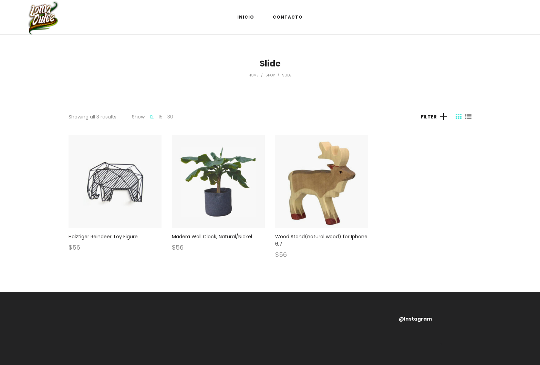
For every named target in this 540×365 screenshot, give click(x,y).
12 (151, 116)
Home (253, 75)
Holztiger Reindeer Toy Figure (103, 236)
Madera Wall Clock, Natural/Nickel (212, 236)
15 (160, 116)
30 (170, 116)
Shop (270, 75)
